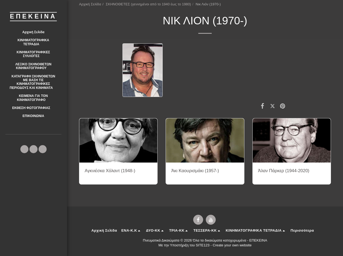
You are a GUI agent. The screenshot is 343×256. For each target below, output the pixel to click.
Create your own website (232, 245)
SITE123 (203, 245)
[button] (33, 42)
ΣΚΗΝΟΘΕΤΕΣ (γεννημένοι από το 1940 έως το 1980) (148, 4)
